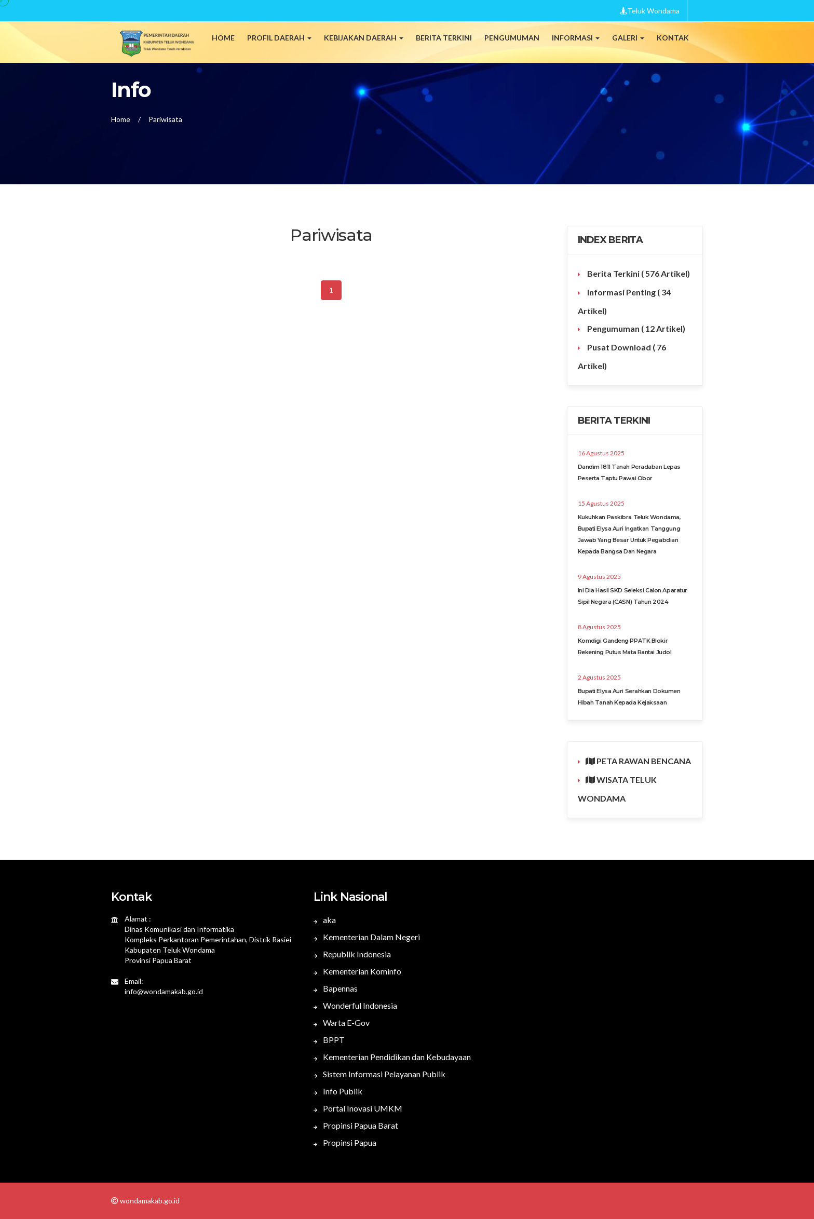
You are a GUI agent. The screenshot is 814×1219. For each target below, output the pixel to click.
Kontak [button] (673, 37)
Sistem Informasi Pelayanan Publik (379, 1074)
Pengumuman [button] (511, 37)
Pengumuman (635, 328)
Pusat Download (622, 356)
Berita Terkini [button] (444, 37)
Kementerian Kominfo (357, 971)
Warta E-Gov (342, 1022)
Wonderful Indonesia (355, 1005)
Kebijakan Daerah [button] (363, 37)
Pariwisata (165, 119)
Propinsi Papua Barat (356, 1125)
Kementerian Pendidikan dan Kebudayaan (392, 1057)
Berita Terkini (638, 273)
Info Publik (338, 1091)
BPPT (329, 1040)
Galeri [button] (628, 37)
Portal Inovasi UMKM (358, 1108)
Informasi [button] (576, 37)
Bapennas (336, 988)
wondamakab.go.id (149, 1200)
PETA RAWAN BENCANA (638, 761)
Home (223, 37)
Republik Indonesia (352, 954)
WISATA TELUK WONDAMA (617, 789)
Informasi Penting (624, 301)
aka (325, 920)
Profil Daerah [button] (279, 37)
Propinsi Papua (345, 1142)
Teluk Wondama (650, 10)
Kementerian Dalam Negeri (367, 937)
